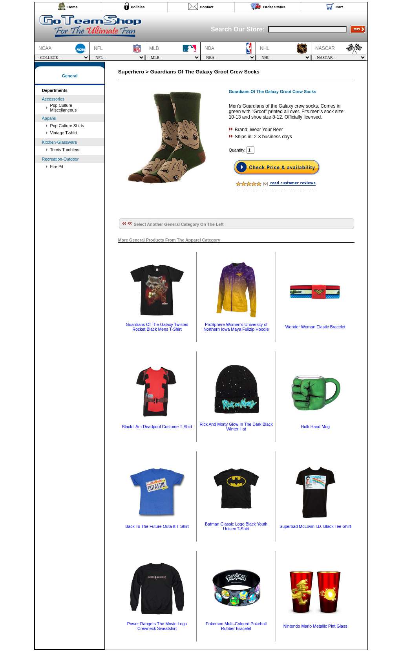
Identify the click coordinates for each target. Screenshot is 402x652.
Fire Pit (57, 166)
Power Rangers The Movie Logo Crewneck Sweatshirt (157, 626)
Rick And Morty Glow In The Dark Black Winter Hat (235, 426)
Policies (137, 7)
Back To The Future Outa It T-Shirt (157, 526)
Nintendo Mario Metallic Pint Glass (315, 626)
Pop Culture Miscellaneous (63, 107)
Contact (207, 7)
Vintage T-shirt (63, 132)
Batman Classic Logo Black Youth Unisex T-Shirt (236, 526)
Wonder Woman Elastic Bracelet (315, 326)
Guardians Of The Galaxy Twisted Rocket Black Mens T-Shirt (157, 326)
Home (73, 7)
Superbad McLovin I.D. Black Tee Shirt (315, 526)
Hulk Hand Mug (315, 426)
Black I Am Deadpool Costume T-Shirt (157, 426)
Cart (339, 7)
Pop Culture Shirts (67, 125)
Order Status (274, 7)
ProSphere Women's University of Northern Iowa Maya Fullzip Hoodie (236, 326)
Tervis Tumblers (65, 149)
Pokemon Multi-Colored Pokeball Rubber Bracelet (236, 626)
